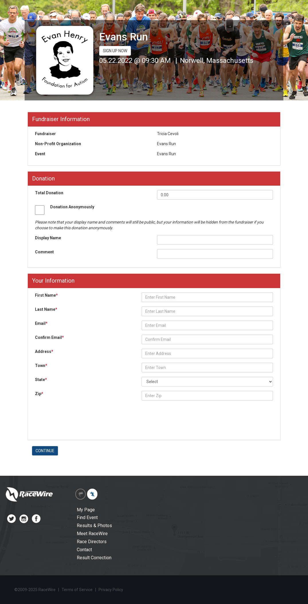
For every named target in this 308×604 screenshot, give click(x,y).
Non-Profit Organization (58, 143)
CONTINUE (45, 450)
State (41, 379)
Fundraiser (45, 133)
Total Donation (49, 193)
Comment (44, 252)
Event (40, 154)
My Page (86, 509)
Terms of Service (77, 589)
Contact (84, 549)
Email (41, 323)
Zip (39, 393)
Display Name (48, 238)
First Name (46, 295)
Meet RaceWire (92, 533)
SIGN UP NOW (115, 50)
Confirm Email (49, 337)
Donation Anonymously (72, 207)
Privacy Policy (111, 589)
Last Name (46, 309)
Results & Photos (94, 525)
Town (41, 365)
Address (44, 351)
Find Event (87, 517)
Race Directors (92, 541)
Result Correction (94, 557)
